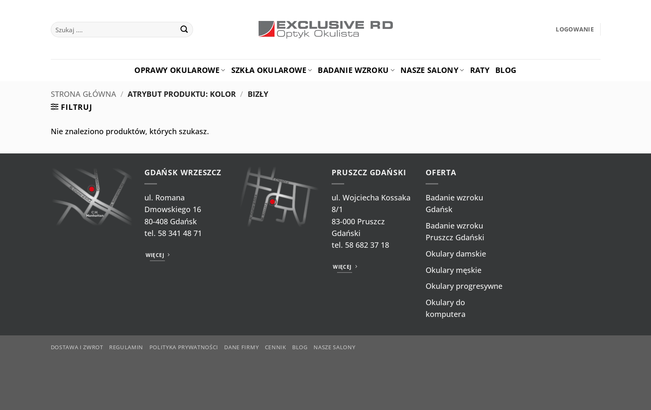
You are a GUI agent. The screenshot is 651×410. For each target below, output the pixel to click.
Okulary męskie (453, 270)
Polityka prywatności (183, 347)
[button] (575, 30)
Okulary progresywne (464, 286)
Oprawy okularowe (179, 70)
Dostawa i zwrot (77, 347)
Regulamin (126, 347)
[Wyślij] (184, 29)
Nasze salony (432, 70)
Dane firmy (241, 347)
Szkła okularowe (271, 70)
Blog (505, 70)
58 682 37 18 (367, 245)
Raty (479, 70)
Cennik (275, 347)
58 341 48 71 (180, 233)
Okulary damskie (456, 254)
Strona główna (83, 94)
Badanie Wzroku (356, 70)
